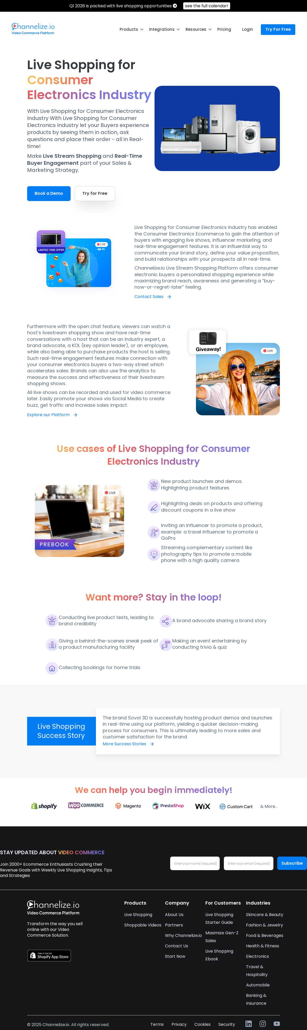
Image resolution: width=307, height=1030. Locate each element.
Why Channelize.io (183, 935)
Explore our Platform (51, 415)
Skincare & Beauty (264, 915)
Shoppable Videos (142, 925)
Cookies (202, 1024)
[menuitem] (33, 28)
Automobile (258, 985)
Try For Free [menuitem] (278, 29)
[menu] (153, 29)
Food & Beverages (264, 935)
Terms (157, 1024)
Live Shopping (138, 915)
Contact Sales (152, 297)
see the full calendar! (206, 6)
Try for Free (94, 193)
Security (226, 1024)
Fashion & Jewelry (264, 925)
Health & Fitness (262, 946)
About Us (174, 915)
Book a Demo (49, 193)
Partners (174, 925)
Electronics (257, 956)
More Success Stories (127, 744)
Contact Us (176, 946)
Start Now (175, 956)
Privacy (179, 1024)
